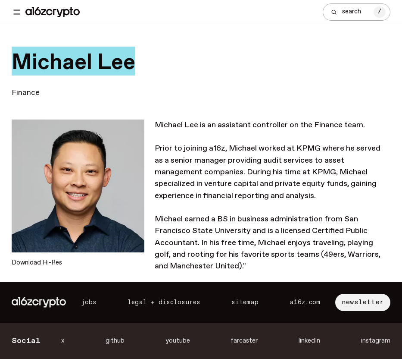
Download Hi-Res (37, 262)
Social (26, 341)
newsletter (363, 302)
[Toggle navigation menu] (17, 12)
